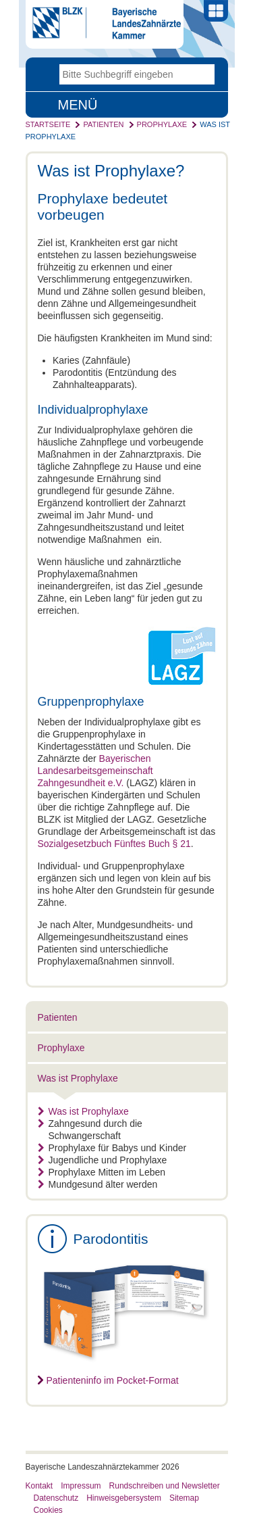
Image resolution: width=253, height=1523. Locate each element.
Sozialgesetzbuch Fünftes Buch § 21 (114, 843)
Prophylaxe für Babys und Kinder (112, 1147)
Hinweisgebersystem (123, 1498)
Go (204, 74)
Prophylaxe (162, 124)
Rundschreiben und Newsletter (164, 1486)
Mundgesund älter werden (98, 1184)
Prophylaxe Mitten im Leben (102, 1172)
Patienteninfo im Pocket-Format (113, 1380)
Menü (78, 104)
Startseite (48, 124)
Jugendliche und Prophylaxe (102, 1160)
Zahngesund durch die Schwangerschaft (90, 1129)
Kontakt (39, 1486)
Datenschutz (56, 1498)
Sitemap (184, 1498)
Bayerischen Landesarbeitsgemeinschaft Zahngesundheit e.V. (95, 770)
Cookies (48, 1510)
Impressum (81, 1486)
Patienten (103, 124)
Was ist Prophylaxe (78, 1078)
